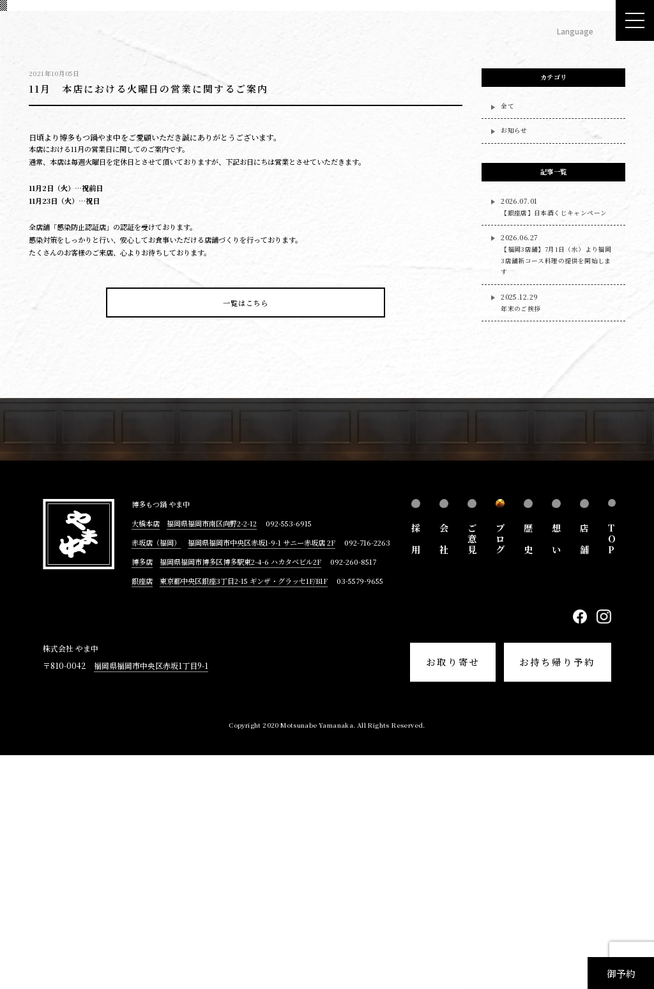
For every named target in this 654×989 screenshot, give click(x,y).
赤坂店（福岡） (156, 775)
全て (507, 339)
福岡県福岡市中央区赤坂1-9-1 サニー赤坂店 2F (261, 775)
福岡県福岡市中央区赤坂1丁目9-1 (151, 898)
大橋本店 (146, 756)
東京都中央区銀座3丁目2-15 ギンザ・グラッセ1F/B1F (244, 814)
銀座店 (142, 814)
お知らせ (514, 364)
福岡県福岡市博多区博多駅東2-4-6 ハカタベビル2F (240, 795)
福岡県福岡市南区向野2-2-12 (212, 756)
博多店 (142, 795)
